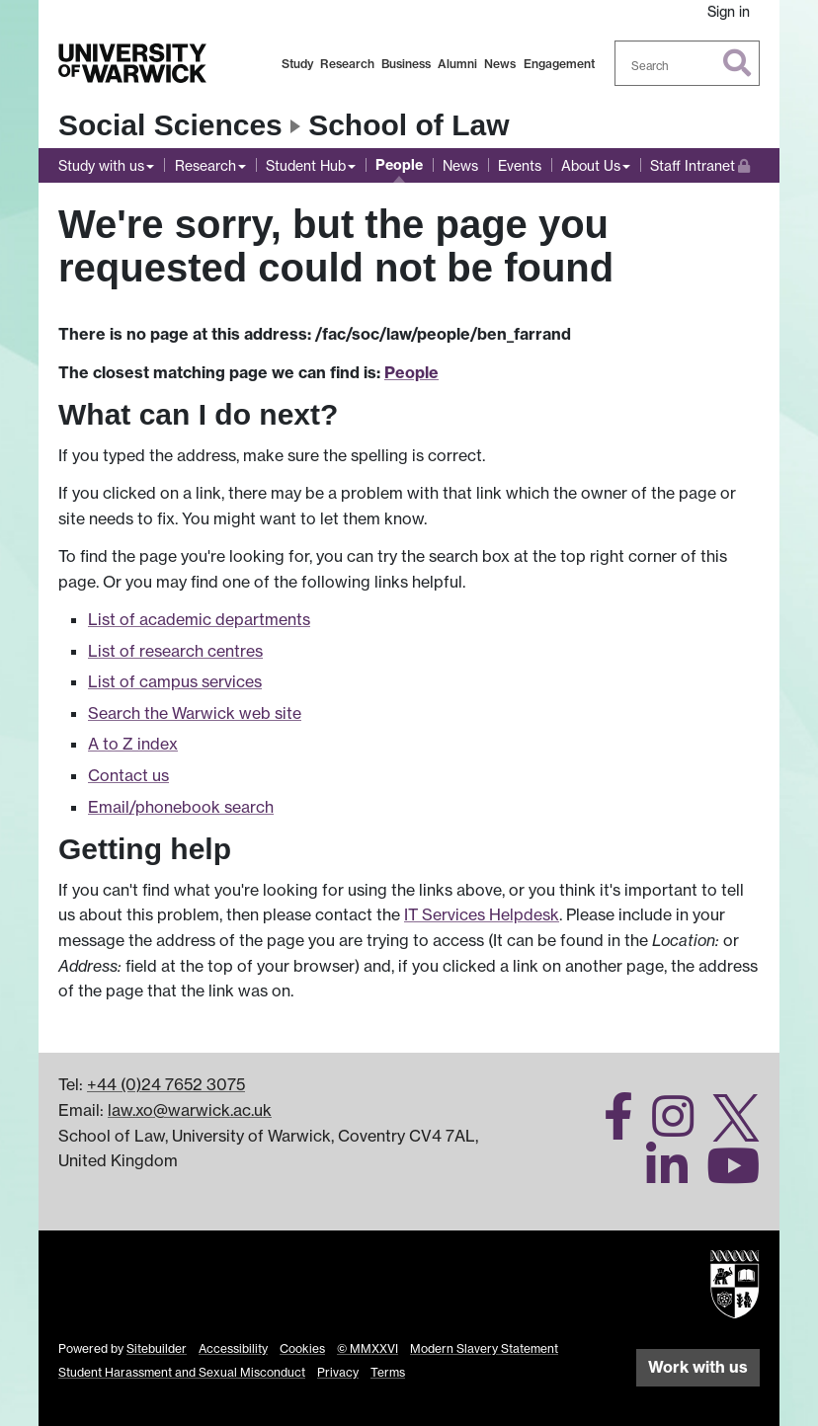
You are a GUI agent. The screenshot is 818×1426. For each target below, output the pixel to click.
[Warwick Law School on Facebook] (611, 1128)
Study (297, 63)
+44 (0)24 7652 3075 (166, 1084)
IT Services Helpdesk (481, 914)
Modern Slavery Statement (484, 1348)
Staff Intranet (700, 163)
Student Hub (306, 165)
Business (406, 63)
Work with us (698, 1367)
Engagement (559, 63)
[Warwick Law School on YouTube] (726, 1177)
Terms (387, 1372)
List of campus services (175, 681)
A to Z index (133, 743)
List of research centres (175, 651)
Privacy (338, 1372)
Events (519, 165)
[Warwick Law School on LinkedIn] (659, 1177)
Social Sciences (170, 125)
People (399, 165)
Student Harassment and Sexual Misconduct (181, 1372)
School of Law (408, 125)
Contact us (128, 775)
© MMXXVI (367, 1348)
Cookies (302, 1348)
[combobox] (687, 63)
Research (347, 63)
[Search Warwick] (687, 63)
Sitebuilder (156, 1348)
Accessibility (233, 1348)
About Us (590, 165)
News (500, 63)
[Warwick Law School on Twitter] (728, 1128)
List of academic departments (199, 619)
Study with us (101, 165)
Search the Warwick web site (194, 713)
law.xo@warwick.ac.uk (190, 1110)
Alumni (457, 63)
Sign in (728, 11)
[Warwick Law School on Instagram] (665, 1128)
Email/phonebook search (181, 807)
